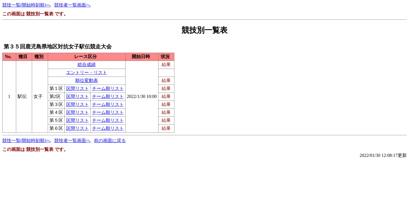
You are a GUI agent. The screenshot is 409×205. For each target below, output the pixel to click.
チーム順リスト (108, 88)
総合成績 (87, 64)
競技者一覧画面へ (72, 5)
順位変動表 (86, 80)
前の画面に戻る (110, 140)
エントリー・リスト (86, 72)
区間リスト (77, 88)
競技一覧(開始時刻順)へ (26, 5)
